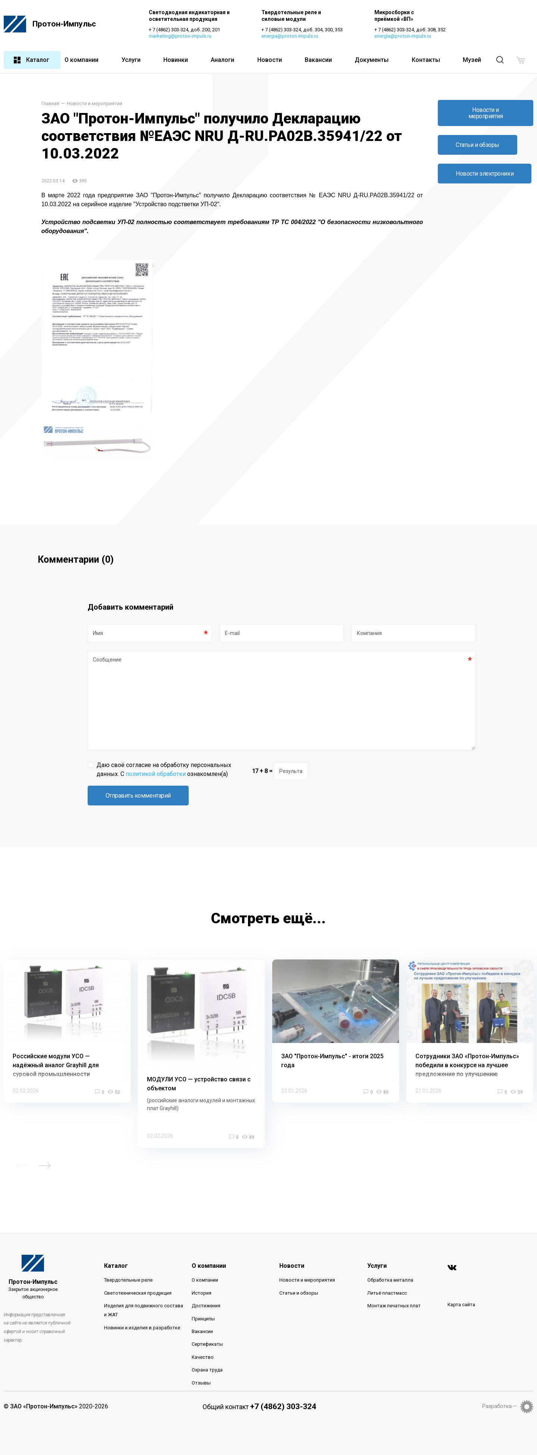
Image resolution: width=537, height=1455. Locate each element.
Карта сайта (461, 1304)
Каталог (31, 60)
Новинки (175, 59)
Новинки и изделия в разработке (142, 1327)
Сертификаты (207, 1344)
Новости (269, 59)
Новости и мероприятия (94, 103)
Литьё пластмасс (387, 1293)
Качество (203, 1357)
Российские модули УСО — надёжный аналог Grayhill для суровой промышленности (56, 1065)
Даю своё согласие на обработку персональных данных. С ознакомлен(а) (164, 769)
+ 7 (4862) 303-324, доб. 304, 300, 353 (302, 29)
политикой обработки (156, 773)
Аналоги (222, 59)
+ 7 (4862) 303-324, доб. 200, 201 (184, 29)
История (201, 1293)
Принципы (203, 1319)
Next (44, 1166)
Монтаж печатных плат (394, 1305)
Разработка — (499, 1406)
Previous (22, 1166)
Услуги (131, 59)
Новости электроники (485, 173)
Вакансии (318, 59)
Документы (372, 59)
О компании (81, 59)
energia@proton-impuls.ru (289, 36)
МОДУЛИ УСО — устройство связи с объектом (199, 1084)
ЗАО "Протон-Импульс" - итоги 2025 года (332, 1061)
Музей (472, 59)
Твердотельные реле (128, 1280)
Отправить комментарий (138, 795)
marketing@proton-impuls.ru (180, 36)
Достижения (206, 1305)
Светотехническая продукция (138, 1293)
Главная (50, 103)
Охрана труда (207, 1370)
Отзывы (201, 1383)
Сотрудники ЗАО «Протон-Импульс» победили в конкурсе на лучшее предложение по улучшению (467, 1065)
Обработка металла (390, 1280)
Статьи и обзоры (477, 144)
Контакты (426, 59)
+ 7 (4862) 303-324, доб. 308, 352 (410, 29)
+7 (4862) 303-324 (283, 1406)
